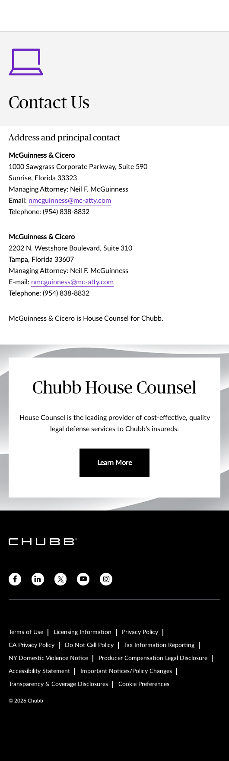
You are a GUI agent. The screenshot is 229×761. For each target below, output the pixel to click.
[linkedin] (38, 579)
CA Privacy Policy (31, 645)
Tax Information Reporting (159, 645)
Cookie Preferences (143, 684)
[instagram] (106, 579)
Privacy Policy (140, 632)
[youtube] (83, 579)
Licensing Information (82, 632)
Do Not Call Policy (89, 645)
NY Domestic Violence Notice (48, 658)
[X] (60, 579)
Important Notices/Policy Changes (126, 671)
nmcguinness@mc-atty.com (70, 200)
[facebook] (15, 579)
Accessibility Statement (39, 671)
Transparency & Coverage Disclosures (58, 684)
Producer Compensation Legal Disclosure (153, 658)
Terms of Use (26, 632)
